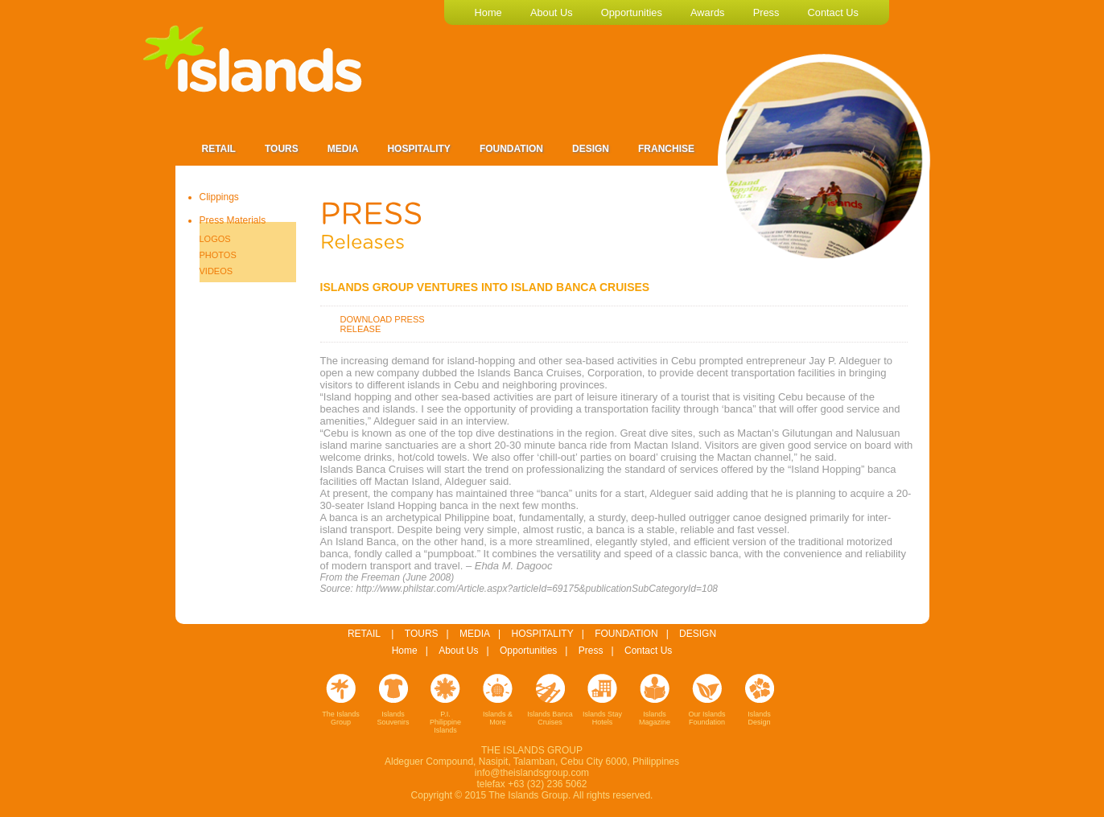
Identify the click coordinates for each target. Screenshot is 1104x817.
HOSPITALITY (543, 633)
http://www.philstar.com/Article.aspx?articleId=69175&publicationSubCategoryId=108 (537, 588)
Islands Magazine (654, 718)
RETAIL (364, 633)
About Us (458, 650)
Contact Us (648, 650)
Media (343, 148)
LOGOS (215, 239)
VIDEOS (216, 271)
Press (591, 650)
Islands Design (759, 718)
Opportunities (528, 650)
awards (707, 12)
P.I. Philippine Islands (445, 722)
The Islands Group (341, 718)
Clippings (219, 197)
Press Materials (233, 220)
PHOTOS (218, 255)
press (766, 12)
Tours (282, 148)
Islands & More (498, 718)
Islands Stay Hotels (602, 718)
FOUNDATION (626, 633)
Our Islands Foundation (706, 718)
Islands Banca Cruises (550, 718)
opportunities (631, 12)
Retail (219, 148)
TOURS (422, 633)
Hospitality (418, 148)
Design (590, 148)
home (488, 12)
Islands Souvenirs (393, 718)
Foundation (511, 148)
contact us (833, 12)
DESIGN (697, 633)
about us (551, 12)
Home (405, 650)
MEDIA (474, 633)
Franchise (666, 148)
